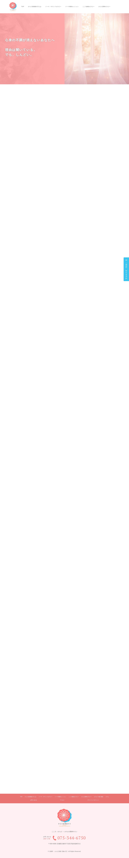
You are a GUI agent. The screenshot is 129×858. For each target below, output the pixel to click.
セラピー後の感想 (98, 796)
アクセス (62, 800)
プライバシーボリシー (93, 800)
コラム (107, 796)
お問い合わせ (33, 800)
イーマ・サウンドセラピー (53, 6)
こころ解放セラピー (89, 6)
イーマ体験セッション (72, 6)
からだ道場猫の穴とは (34, 6)
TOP (22, 6)
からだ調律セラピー (104, 6)
